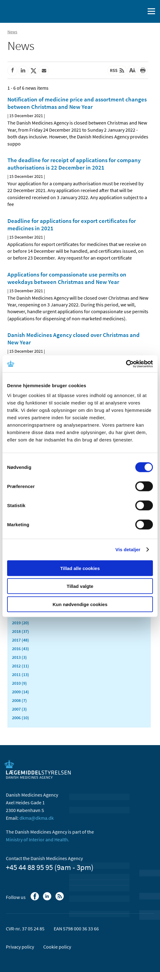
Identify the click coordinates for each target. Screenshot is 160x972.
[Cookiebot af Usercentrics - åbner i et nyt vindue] (126, 364)
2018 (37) (20, 631)
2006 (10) (20, 717)
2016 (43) (20, 648)
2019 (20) (20, 622)
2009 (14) (20, 692)
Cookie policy (57, 947)
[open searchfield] (139, 11)
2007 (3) (19, 709)
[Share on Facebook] (12, 71)
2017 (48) (20, 640)
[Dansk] (124, 11)
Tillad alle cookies (80, 568)
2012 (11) (20, 666)
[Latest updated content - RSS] (117, 71)
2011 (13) (20, 674)
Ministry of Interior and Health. (37, 839)
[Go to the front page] (31, 10)
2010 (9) (19, 683)
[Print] (143, 71)
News (12, 32)
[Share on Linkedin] (23, 71)
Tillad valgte (80, 586)
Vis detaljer (128, 549)
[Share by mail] (44, 71)
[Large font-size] (132, 71)
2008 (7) (19, 700)
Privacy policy (20, 947)
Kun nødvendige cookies (80, 604)
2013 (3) (19, 657)
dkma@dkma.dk (36, 818)
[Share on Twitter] (33, 71)
